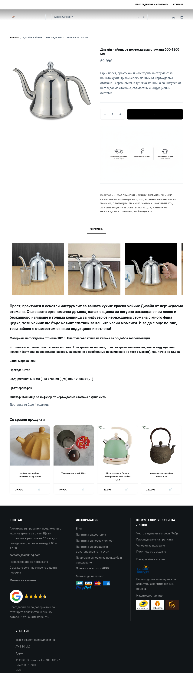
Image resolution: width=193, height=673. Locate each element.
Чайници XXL (143, 211)
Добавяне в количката (155, 114)
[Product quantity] (112, 114)
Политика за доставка (91, 535)
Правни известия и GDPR (93, 569)
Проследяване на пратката (154, 540)
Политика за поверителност (95, 541)
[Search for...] (48, 17)
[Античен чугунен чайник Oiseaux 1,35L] (161, 445)
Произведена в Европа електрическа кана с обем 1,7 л (117, 476)
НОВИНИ (150, 199)
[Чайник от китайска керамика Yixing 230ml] (30, 445)
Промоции (120, 203)
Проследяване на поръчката (29, 562)
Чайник (134, 203)
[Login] (173, 17)
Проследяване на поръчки (151, 4)
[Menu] (164, 17)
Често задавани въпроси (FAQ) (157, 534)
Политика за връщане (151, 552)
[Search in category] (96, 17)
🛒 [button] (38, 490)
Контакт (178, 4)
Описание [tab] (96, 229)
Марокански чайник (132, 195)
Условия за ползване (150, 546)
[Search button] (144, 17)
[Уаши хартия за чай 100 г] (74, 445)
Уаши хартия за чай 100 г (73, 473)
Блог (79, 529)
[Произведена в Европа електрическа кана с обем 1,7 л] (117, 445)
